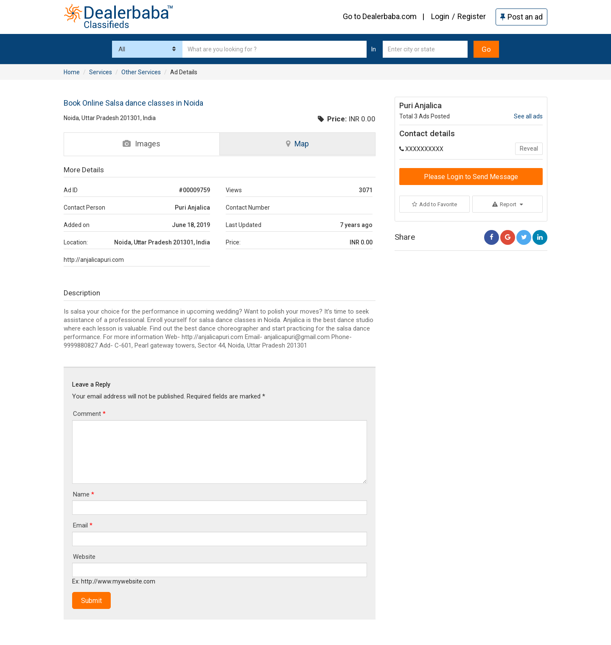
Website (84, 557)
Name (83, 494)
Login (440, 16)
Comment (89, 414)
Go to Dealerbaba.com (380, 16)
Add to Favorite (434, 204)
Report (507, 204)
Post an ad (521, 16)
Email (82, 525)
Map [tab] (297, 143)
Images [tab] (141, 143)
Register (471, 16)
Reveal (529, 148)
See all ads (528, 116)
